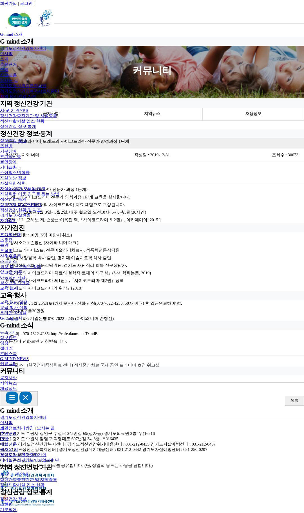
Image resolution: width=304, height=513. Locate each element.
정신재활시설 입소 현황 (22, 121)
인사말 (6, 53)
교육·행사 (9, 288)
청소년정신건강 (15, 283)
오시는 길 (9, 80)
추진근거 (8, 64)
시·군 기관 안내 (14, 110)
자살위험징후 (12, 183)
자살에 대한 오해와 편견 (22, 188)
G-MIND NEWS (14, 358)
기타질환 (8, 167)
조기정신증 (10, 156)
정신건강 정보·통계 (18, 126)
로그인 (26, 3)
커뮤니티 (8, 363)
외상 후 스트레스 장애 (20, 267)
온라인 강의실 (13, 313)
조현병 (6, 146)
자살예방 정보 (13, 178)
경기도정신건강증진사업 (23, 85)
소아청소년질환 (15, 172)
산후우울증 (10, 256)
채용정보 (8, 388)
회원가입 (8, 3)
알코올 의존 (11, 272)
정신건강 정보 (13, 140)
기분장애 (8, 151)
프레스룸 (8, 353)
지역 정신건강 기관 (18, 96)
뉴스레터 (8, 332)
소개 (4, 59)
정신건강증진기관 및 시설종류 (28, 116)
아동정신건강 (12, 277)
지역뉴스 (8, 383)
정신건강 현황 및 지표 (20, 210)
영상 (4, 343)
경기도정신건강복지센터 (23, 48)
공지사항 (8, 378)
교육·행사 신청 (14, 307)
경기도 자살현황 (15, 215)
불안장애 (8, 162)
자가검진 (8, 220)
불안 (4, 245)
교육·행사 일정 (14, 302)
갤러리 (6, 348)
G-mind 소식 (11, 318)
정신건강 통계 (13, 199)
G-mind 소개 (11, 34)
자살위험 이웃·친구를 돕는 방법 (29, 194)
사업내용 (8, 75)
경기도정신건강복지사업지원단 (29, 91)
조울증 (6, 240)
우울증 (6, 250)
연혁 (4, 69)
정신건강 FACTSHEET (21, 204)
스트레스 (8, 261)
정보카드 (8, 337)
